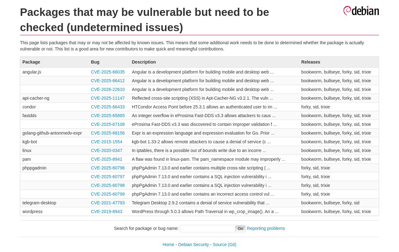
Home (168, 244)
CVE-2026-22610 (108, 89)
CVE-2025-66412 (108, 80)
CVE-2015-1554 (106, 141)
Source (220, 244)
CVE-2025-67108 (108, 124)
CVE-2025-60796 (108, 167)
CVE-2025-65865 (108, 115)
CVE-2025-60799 (108, 194)
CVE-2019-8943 (106, 211)
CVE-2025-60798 (108, 185)
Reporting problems (266, 228)
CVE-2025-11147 (108, 98)
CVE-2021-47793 (108, 202)
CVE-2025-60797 (108, 176)
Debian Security (193, 244)
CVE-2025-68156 (108, 133)
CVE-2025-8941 (106, 159)
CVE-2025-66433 (108, 106)
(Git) (232, 244)
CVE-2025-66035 (108, 71)
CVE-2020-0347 (106, 150)
